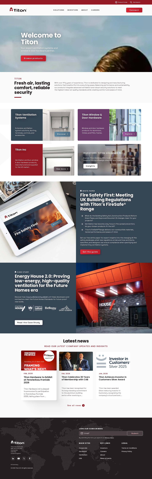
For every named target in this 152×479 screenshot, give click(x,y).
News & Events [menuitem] (105, 458)
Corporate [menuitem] (83, 448)
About (84, 10)
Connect (134, 10)
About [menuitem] (102, 455)
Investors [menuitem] (103, 448)
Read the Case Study (28, 322)
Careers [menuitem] (103, 451)
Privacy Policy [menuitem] (127, 451)
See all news (76, 405)
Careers (95, 10)
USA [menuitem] (80, 458)
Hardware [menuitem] (83, 451)
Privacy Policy (109, 438)
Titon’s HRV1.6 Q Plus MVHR (37, 297)
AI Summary (14, 464)
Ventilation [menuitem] (83, 455)
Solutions (58, 10)
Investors (72, 10)
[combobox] (137, 2)
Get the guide (90, 252)
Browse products (33, 58)
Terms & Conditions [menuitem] (129, 448)
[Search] (131, 2)
